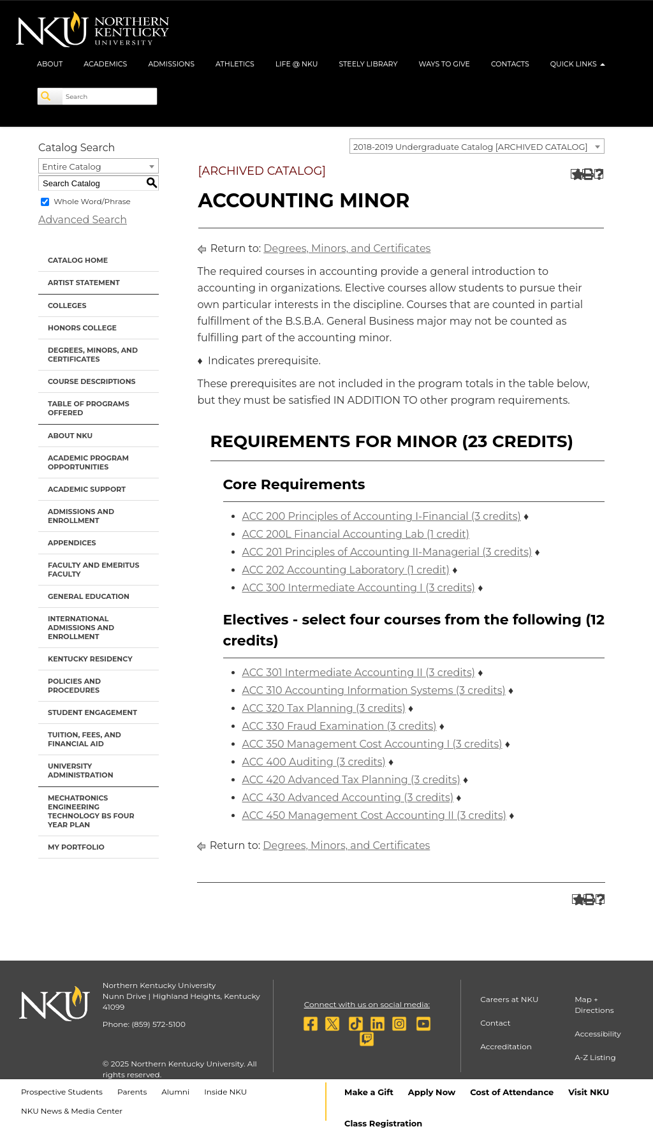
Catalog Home (78, 260)
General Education (88, 596)
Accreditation (506, 1046)
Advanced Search (82, 220)
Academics (105, 63)
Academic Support (87, 489)
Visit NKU (588, 1092)
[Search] (50, 96)
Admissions (171, 63)
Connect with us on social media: (367, 1004)
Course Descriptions (92, 381)
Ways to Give (444, 63)
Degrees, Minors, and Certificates (93, 355)
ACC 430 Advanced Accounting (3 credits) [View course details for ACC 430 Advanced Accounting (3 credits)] (348, 798)
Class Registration (383, 1123)
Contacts (510, 63)
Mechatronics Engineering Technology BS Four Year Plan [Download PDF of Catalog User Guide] (91, 811)
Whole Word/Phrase (92, 201)
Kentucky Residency (90, 658)
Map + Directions (594, 1004)
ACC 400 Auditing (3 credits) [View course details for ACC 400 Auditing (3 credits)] (314, 762)
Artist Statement (84, 282)
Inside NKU (225, 1091)
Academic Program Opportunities (88, 462)
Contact (495, 1023)
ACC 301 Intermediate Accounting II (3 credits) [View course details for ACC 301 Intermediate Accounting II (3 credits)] (359, 673)
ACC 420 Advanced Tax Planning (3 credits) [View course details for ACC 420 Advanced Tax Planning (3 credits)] (351, 780)
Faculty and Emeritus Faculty (93, 570)
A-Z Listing (595, 1057)
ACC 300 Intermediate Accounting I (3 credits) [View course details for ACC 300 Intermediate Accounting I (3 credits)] (359, 588)
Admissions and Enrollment (81, 516)
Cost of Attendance (512, 1092)
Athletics (235, 63)
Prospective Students (62, 1091)
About (49, 63)
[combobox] (477, 146)
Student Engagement (92, 712)
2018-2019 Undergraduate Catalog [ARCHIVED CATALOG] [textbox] (470, 147)
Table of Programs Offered (88, 408)
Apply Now (431, 1092)
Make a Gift (368, 1092)
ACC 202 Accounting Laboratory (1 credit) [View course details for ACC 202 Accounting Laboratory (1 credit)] (346, 570)
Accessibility (598, 1033)
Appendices (72, 542)
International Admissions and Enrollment (81, 627)
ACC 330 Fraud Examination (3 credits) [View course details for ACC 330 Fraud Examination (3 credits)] (339, 726)
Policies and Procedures (74, 686)
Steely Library (368, 63)
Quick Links (577, 63)
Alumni (175, 1091)
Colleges (67, 305)
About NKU (70, 435)
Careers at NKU (509, 999)
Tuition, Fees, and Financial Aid (84, 739)
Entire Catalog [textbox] (71, 166)
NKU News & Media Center (71, 1111)
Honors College (82, 327)
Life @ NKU (296, 63)
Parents (132, 1091)
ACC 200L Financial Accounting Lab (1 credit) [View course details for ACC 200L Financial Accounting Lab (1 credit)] (356, 534)
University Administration (81, 770)
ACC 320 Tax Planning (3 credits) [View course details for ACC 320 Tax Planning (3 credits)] (324, 708)
